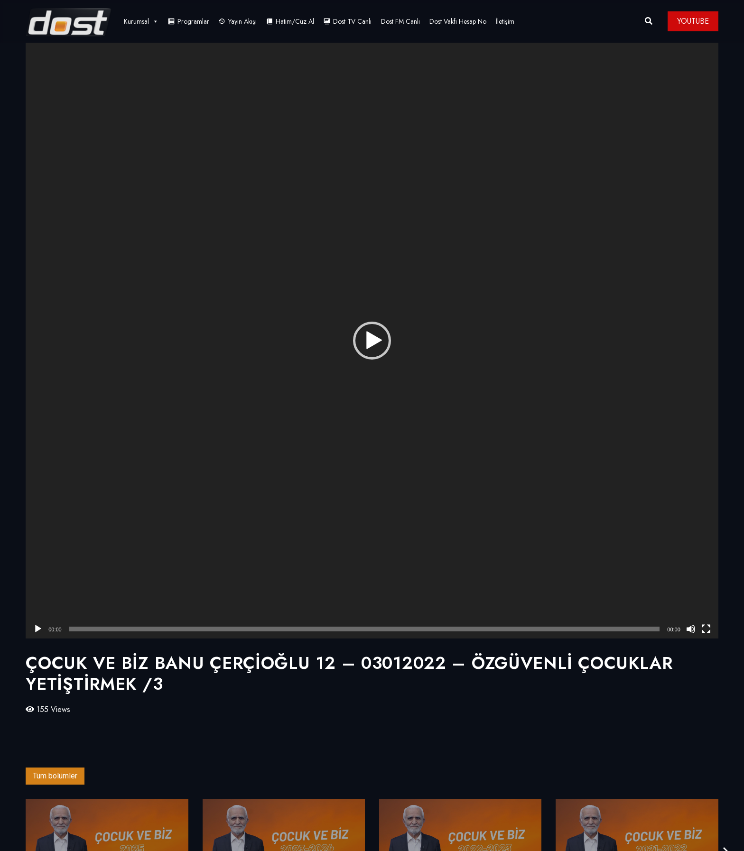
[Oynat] (38, 629)
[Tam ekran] (706, 629)
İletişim (505, 21)
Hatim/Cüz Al (295, 21)
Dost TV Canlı (352, 21)
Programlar (193, 21)
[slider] (364, 629)
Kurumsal (141, 21)
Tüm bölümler (55, 775)
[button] (372, 341)
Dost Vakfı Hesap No (457, 21)
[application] (372, 340)
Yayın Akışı (242, 21)
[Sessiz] (691, 629)
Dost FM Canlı (400, 21)
